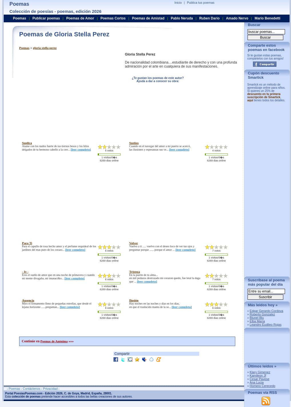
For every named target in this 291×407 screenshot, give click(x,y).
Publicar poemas (46, 18)
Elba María (257, 321)
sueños (134, 143)
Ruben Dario (209, 18)
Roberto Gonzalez (262, 314)
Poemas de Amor (80, 18)
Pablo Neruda (182, 18)
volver (133, 243)
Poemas (24, 48)
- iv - (25, 271)
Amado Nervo (237, 18)
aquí (250, 100)
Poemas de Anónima (53, 341)
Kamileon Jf (258, 375)
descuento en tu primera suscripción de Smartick (263, 95)
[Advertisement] (67, 92)
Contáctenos (31, 388)
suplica (27, 143)
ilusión (133, 300)
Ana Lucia (257, 382)
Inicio (178, 2)
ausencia (28, 300)
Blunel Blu (257, 317)
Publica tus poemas (200, 2)
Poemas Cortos (112, 18)
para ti (27, 243)
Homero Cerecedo (262, 386)
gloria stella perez (45, 48)
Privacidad (50, 388)
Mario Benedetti (267, 18)
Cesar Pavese (259, 379)
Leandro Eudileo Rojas (265, 324)
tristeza (134, 271)
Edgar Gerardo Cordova (266, 311)
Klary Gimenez (260, 372)
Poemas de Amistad (148, 18)
